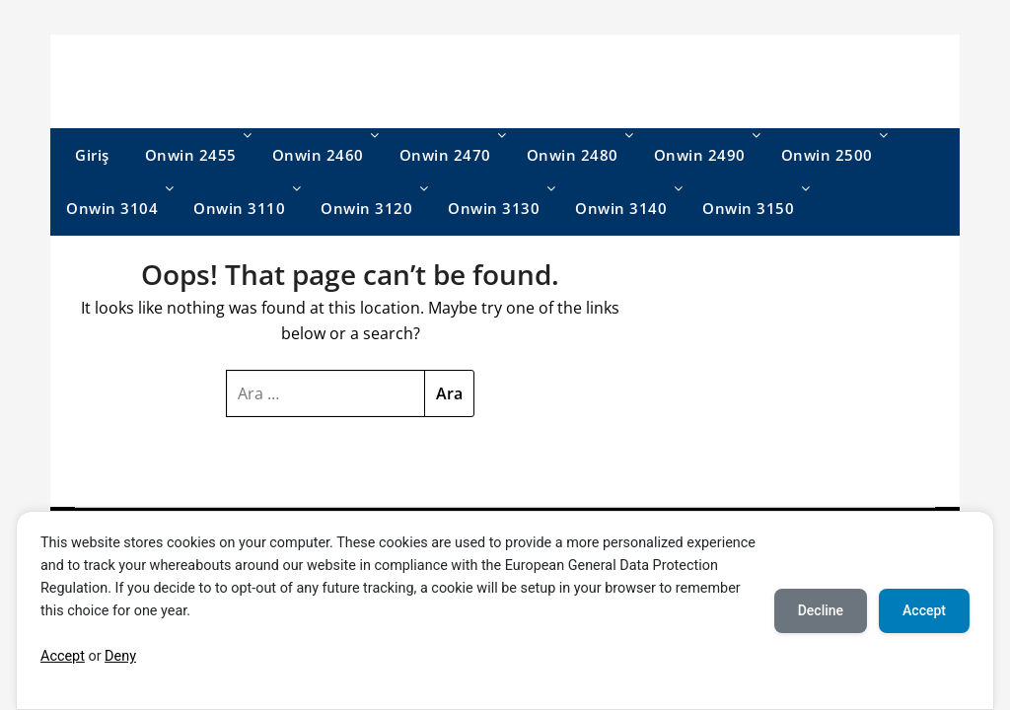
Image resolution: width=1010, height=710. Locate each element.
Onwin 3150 (748, 208)
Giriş (92, 155)
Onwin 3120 (366, 208)
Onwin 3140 (621, 208)
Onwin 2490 (700, 155)
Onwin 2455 (191, 155)
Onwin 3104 (112, 208)
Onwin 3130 (494, 208)
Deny (120, 656)
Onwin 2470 (445, 155)
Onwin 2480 (572, 155)
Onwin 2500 (827, 155)
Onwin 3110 (239, 208)
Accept (62, 656)
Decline (820, 610)
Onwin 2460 (318, 155)
